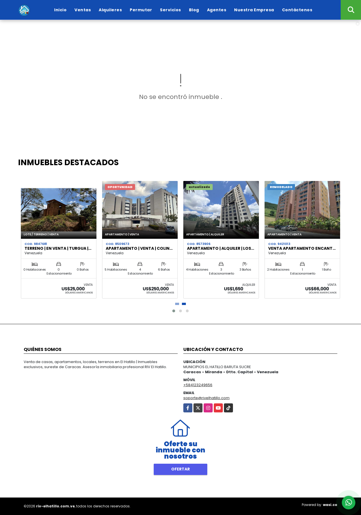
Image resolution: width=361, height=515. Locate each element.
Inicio (60, 10)
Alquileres (110, 10)
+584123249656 (197, 385)
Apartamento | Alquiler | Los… (220, 248)
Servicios (170, 10)
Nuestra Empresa (254, 10)
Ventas (82, 10)
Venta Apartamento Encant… (302, 248)
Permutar (141, 10)
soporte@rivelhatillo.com (206, 398)
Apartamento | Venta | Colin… (139, 248)
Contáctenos (297, 10)
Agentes (216, 10)
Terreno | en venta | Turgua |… (58, 248)
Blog (194, 10)
